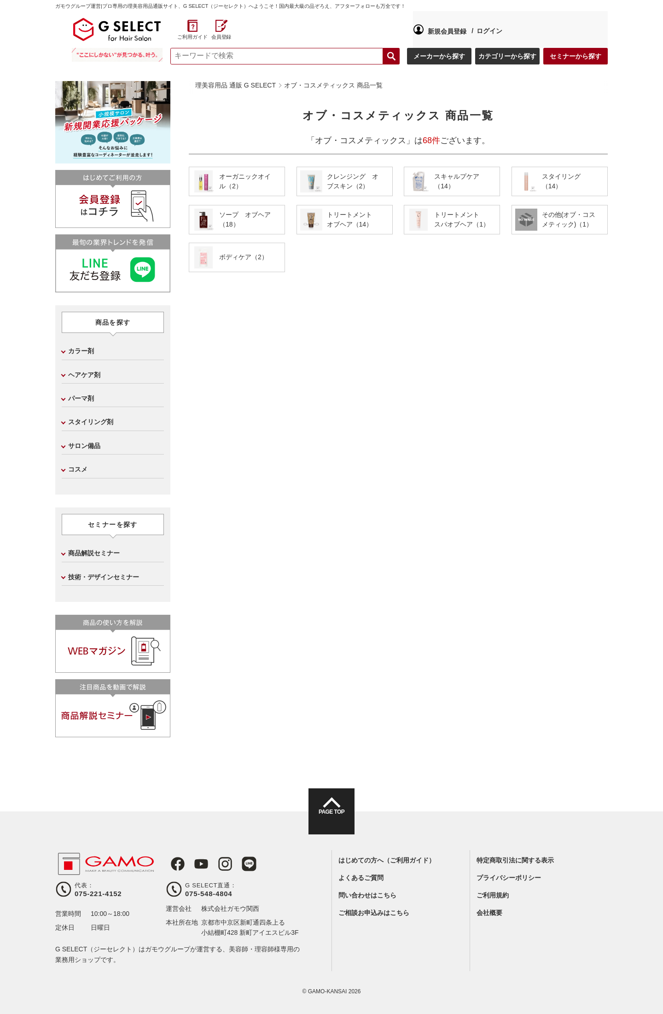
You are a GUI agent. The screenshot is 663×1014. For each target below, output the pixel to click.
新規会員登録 (203, 29)
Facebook (173, 864)
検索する (391, 56)
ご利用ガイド (567, 37)
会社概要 (489, 912)
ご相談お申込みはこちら (373, 912)
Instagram (215, 864)
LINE (236, 864)
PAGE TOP (331, 819)
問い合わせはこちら (367, 895)
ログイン (246, 29)
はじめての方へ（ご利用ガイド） (386, 860)
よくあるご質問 (361, 877)
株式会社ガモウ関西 (230, 908)
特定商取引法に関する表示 (515, 860)
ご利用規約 (493, 895)
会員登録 (596, 37)
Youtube (194, 864)
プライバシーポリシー (509, 877)
